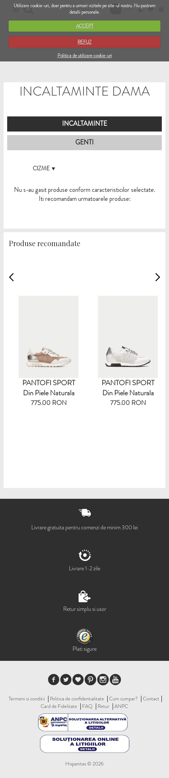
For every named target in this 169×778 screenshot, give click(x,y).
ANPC (121, 706)
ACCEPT (84, 25)
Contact (151, 698)
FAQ (87, 706)
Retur (103, 706)
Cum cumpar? (123, 698)
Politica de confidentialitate (77, 698)
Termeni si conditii (27, 698)
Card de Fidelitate (59, 706)
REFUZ (84, 41)
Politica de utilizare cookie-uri (84, 55)
